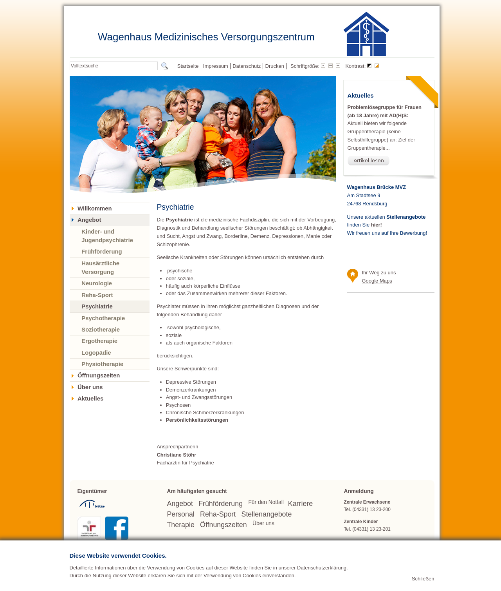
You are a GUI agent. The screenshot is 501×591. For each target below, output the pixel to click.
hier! (376, 225)
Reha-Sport (97, 295)
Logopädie (96, 352)
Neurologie (96, 283)
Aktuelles (90, 398)
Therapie (180, 525)
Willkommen (94, 208)
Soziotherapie (100, 329)
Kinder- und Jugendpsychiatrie (107, 235)
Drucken (274, 66)
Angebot (89, 220)
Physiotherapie (102, 364)
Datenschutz (246, 66)
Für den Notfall (265, 502)
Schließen (423, 581)
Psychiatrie (97, 306)
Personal (180, 514)
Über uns (90, 387)
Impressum (215, 66)
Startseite (188, 66)
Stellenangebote (266, 514)
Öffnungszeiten (98, 375)
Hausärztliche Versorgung (100, 267)
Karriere (300, 504)
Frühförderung (101, 251)
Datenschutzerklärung (321, 569)
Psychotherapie (103, 318)
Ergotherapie (99, 340)
